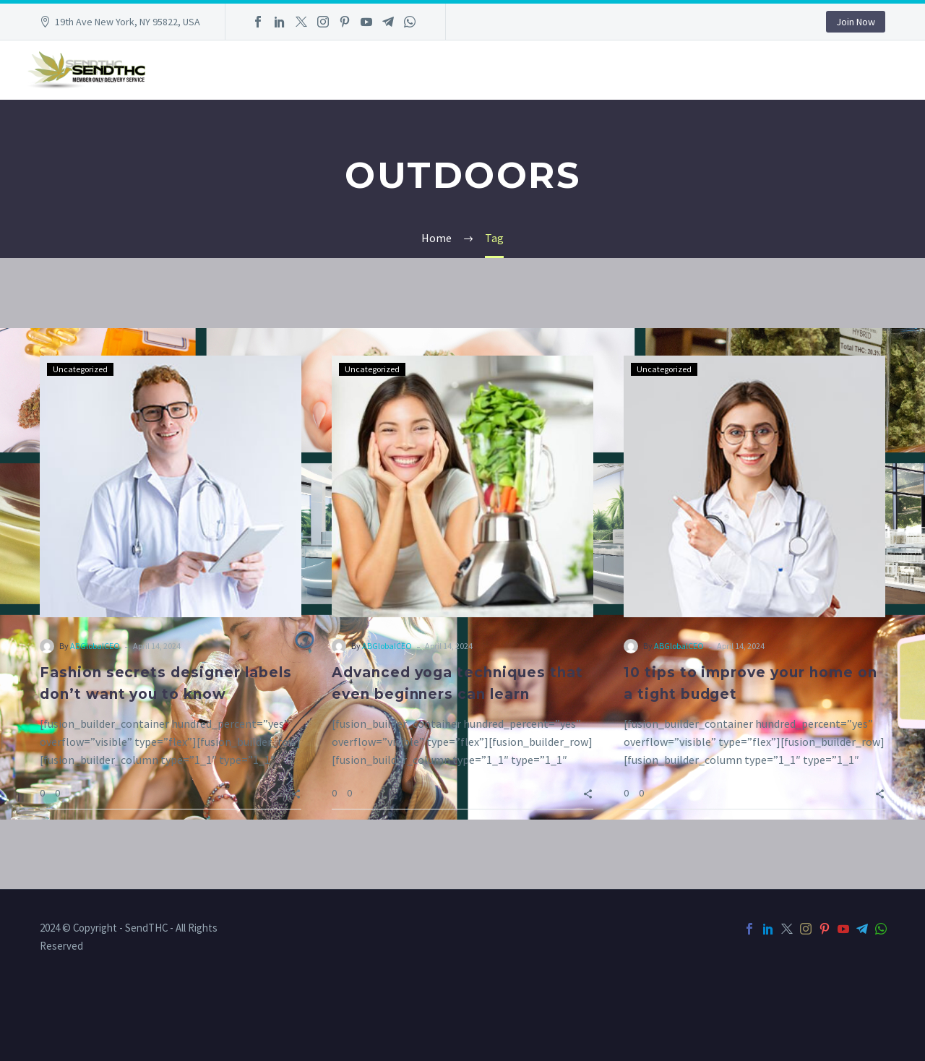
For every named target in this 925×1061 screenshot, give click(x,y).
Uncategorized (80, 369)
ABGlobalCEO (95, 645)
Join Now (855, 21)
